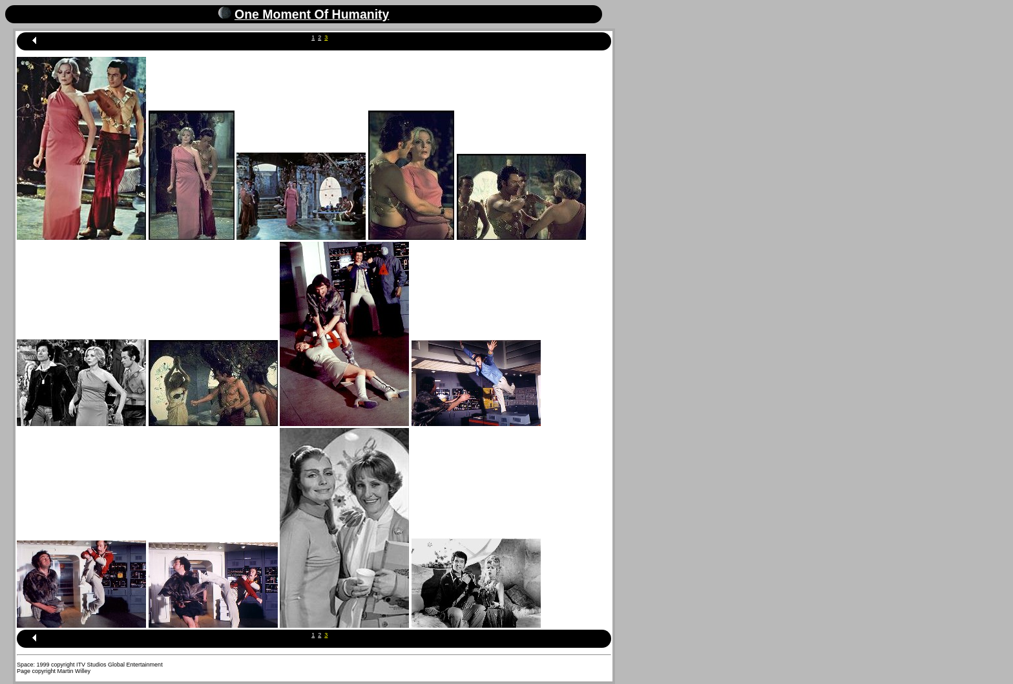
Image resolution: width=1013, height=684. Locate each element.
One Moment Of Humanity (312, 14)
